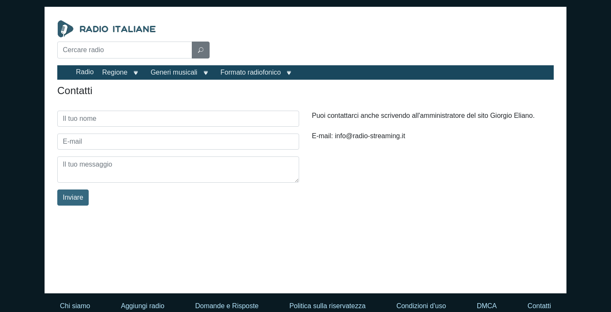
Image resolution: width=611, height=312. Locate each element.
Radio (85, 71)
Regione (115, 72)
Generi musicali (174, 72)
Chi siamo (75, 305)
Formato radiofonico (251, 72)
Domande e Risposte (226, 305)
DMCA (487, 305)
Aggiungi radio (142, 305)
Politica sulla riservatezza (327, 305)
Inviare (73, 197)
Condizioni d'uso (421, 305)
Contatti (539, 305)
